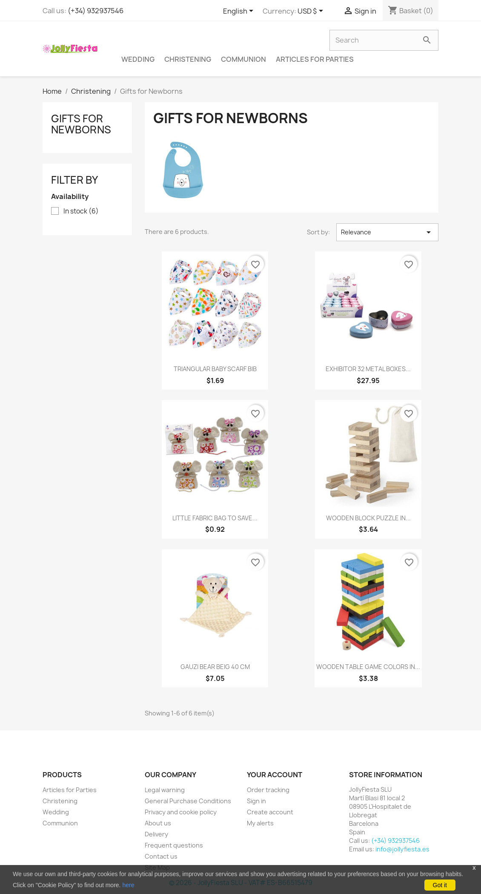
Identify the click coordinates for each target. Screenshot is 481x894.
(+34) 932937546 (95, 10)
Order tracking (268, 790)
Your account (274, 774)
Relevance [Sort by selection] (387, 232)
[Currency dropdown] (312, 11)
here (128, 885)
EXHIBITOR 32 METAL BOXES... (368, 369)
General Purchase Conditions (188, 801)
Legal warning (165, 790)
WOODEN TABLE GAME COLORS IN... (368, 667)
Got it (440, 885)
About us (158, 823)
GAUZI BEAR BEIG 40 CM (215, 667)
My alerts (260, 823)
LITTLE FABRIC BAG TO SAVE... (215, 518)
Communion (243, 59)
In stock (81, 211)
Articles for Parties (315, 59)
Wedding (138, 59)
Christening (187, 59)
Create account (270, 812)
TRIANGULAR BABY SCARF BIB (215, 369)
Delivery (156, 834)
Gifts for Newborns (81, 124)
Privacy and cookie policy (181, 812)
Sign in (256, 801)
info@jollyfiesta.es (402, 849)
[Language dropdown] (239, 11)
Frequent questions (174, 845)
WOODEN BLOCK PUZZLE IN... (368, 518)
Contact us (161, 856)
